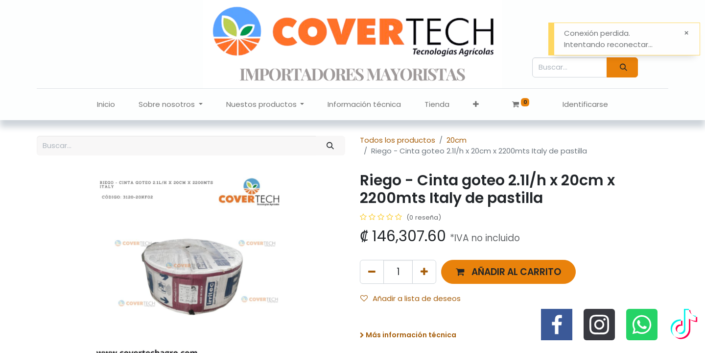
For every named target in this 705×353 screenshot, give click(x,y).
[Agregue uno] (424, 272)
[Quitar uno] (372, 272)
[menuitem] (106, 104)
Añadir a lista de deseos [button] (410, 298)
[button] (476, 104)
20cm (456, 140)
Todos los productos (397, 140)
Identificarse (585, 104)
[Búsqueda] (622, 67)
